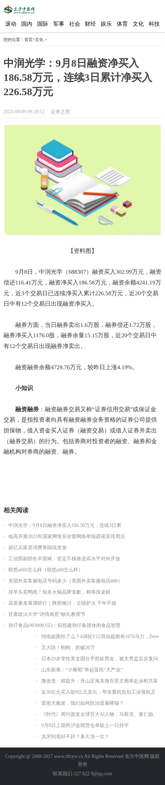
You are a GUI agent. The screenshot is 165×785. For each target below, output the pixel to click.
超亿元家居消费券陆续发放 (37, 547)
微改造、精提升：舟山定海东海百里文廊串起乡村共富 (99, 681)
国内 (26, 24)
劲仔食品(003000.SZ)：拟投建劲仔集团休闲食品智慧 (64, 625)
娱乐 (106, 24)
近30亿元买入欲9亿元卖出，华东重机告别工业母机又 (98, 692)
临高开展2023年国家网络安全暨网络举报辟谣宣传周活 (66, 536)
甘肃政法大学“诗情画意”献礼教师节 (46, 614)
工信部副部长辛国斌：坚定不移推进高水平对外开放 (64, 558)
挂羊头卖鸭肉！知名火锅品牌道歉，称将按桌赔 (59, 592)
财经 (90, 24)
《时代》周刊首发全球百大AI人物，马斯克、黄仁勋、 (99, 714)
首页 (28, 39)
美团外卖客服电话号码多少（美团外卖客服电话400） (65, 581)
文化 (138, 24)
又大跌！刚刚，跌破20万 (68, 647)
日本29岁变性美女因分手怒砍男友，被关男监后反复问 (99, 658)
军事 (58, 24)
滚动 (10, 24)
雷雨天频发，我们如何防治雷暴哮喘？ (82, 703)
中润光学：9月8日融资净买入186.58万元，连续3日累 (65, 525)
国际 (42, 24)
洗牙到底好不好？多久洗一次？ (75, 736)
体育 (122, 24)
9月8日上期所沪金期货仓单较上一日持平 (85, 725)
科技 (154, 24)
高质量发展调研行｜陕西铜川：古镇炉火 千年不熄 (62, 603)
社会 (74, 24)
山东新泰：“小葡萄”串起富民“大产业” (82, 669)
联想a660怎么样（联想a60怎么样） (45, 569)
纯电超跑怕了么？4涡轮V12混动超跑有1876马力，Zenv (100, 636)
